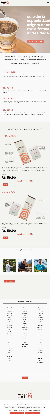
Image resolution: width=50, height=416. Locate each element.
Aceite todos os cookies (17, 412)
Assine (5, 184)
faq (18, 390)
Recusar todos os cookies (32, 412)
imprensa (22, 390)
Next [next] (48, 265)
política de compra (28, 390)
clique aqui (39, 410)
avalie (25, 377)
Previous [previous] (1, 265)
